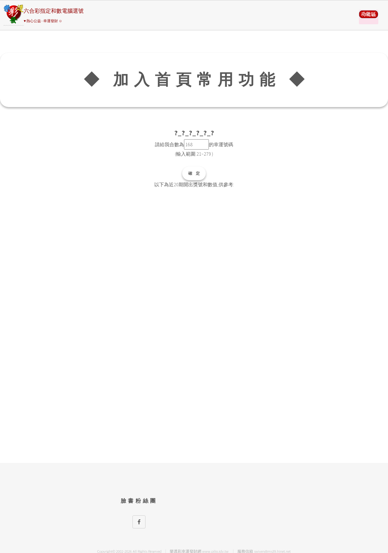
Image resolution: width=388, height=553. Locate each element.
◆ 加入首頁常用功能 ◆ (196, 79)
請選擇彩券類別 (368, 17)
